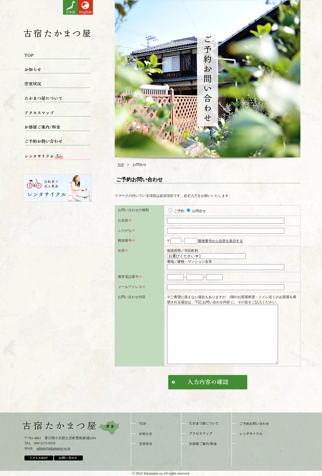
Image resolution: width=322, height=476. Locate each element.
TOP (121, 165)
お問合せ (196, 211)
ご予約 (176, 211)
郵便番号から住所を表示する (220, 241)
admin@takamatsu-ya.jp (53, 448)
